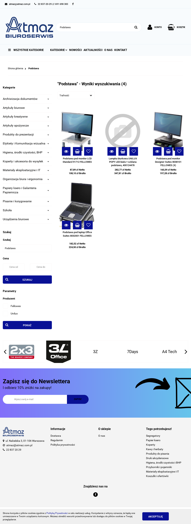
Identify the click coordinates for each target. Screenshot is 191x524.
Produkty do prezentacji (26, 134)
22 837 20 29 (13, 449)
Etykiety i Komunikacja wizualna (26, 143)
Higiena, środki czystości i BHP (163, 462)
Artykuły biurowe (26, 108)
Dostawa (56, 435)
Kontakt (120, 50)
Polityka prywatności (63, 444)
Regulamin (57, 440)
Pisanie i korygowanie (26, 201)
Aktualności (93, 50)
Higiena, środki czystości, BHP (26, 152)
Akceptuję (155, 516)
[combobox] (76, 95)
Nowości (75, 50)
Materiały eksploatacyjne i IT (26, 170)
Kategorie (58, 50)
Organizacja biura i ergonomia (26, 179)
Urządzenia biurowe (26, 219)
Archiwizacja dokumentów (26, 99)
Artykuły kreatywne (26, 116)
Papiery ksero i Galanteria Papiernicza (26, 190)
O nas (108, 50)
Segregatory (153, 435)
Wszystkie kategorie (26, 50)
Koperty (150, 444)
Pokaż (27, 325)
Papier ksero (153, 440)
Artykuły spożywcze (26, 125)
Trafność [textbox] (64, 95)
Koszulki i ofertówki (157, 476)
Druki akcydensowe (157, 458)
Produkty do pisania (157, 453)
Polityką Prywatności (57, 513)
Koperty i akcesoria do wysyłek (26, 161)
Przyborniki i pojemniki (159, 467)
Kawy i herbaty (154, 449)
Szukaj (27, 279)
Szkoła (26, 210)
